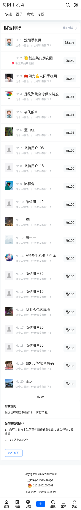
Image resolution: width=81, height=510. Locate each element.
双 (28, 220)
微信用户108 (34, 148)
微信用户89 (34, 273)
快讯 (8, 14)
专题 (41, 14)
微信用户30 (34, 345)
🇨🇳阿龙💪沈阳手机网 (40, 76)
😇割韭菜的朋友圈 (38, 58)
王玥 (29, 381)
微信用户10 (34, 291)
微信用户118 (34, 166)
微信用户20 (34, 327)
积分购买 (13, 452)
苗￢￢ (31, 238)
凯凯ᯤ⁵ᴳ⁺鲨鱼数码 (40, 363)
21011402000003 (40, 485)
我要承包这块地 (38, 309)
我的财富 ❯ (70, 27)
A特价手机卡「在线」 (42, 255)
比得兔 (29, 184)
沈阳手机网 (32, 40)
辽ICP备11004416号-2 (40, 480)
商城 (30, 14)
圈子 (19, 14)
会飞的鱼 (31, 112)
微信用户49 (34, 202)
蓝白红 (29, 130)
